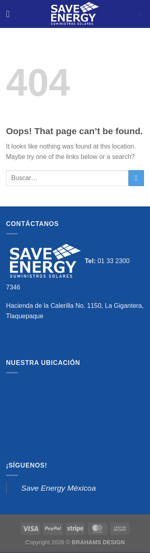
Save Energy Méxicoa (58, 488)
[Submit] (136, 178)
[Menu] (11, 14)
